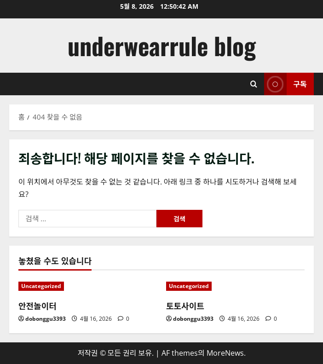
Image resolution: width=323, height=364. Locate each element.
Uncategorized (41, 286)
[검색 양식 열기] (253, 84)
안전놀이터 (37, 306)
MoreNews (225, 353)
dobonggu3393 (45, 319)
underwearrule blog (162, 45)
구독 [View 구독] (285, 84)
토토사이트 (185, 306)
